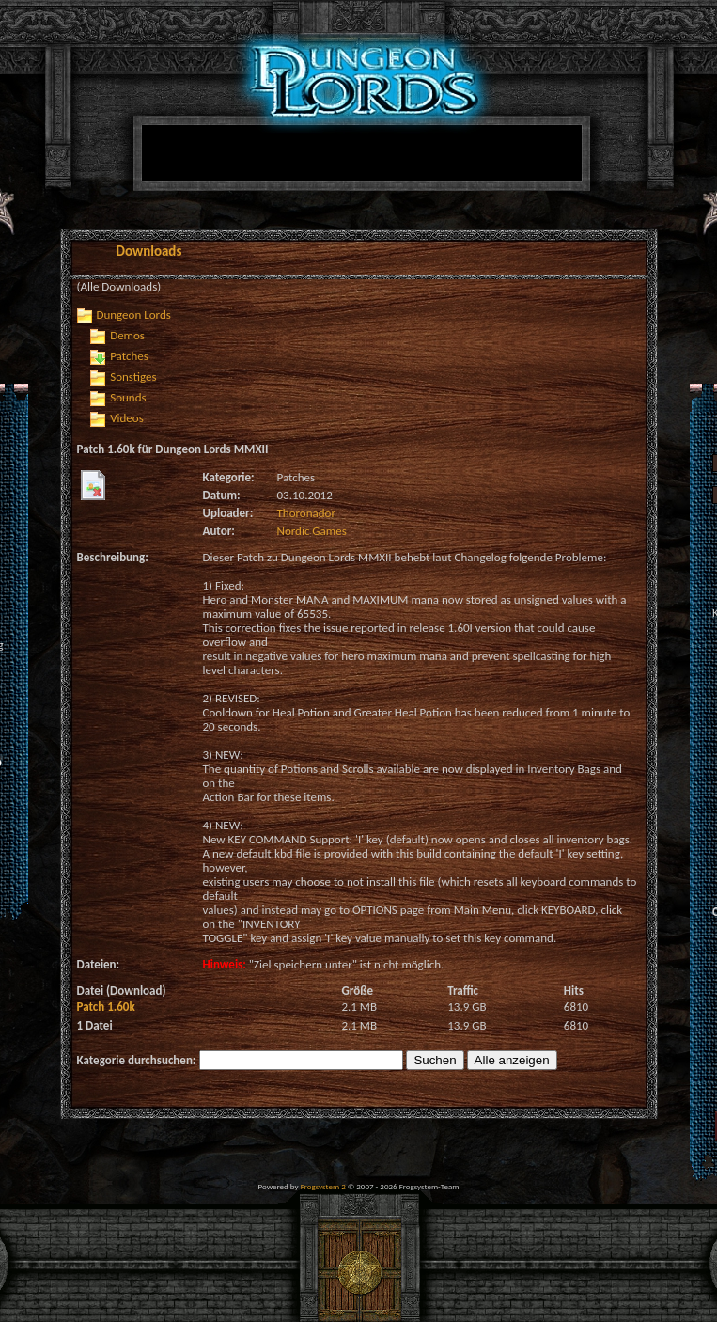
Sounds (128, 397)
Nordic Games (312, 531)
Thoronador (306, 513)
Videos (127, 418)
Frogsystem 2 (323, 1186)
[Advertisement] (313, 246)
